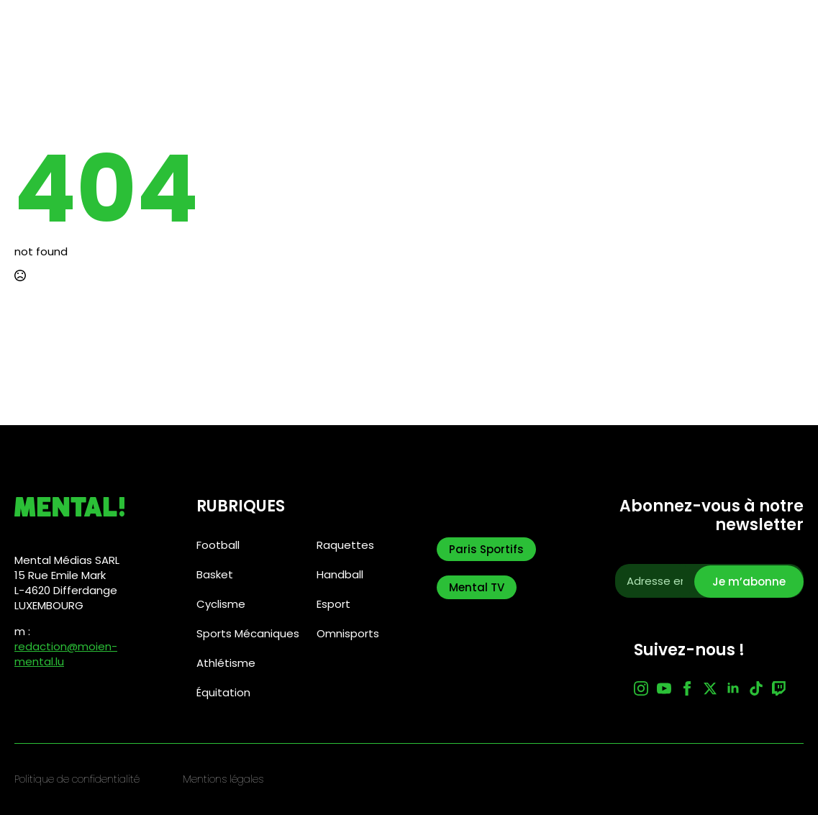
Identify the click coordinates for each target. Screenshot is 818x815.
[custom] (756, 688)
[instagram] (641, 688)
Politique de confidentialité (77, 779)
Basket (214, 574)
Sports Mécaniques (247, 633)
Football (218, 544)
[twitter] (710, 688)
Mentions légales (223, 779)
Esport (333, 603)
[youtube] (664, 688)
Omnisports (348, 633)
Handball (340, 574)
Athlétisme (225, 662)
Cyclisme (220, 603)
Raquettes (345, 544)
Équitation (223, 692)
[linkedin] (733, 688)
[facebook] (687, 688)
